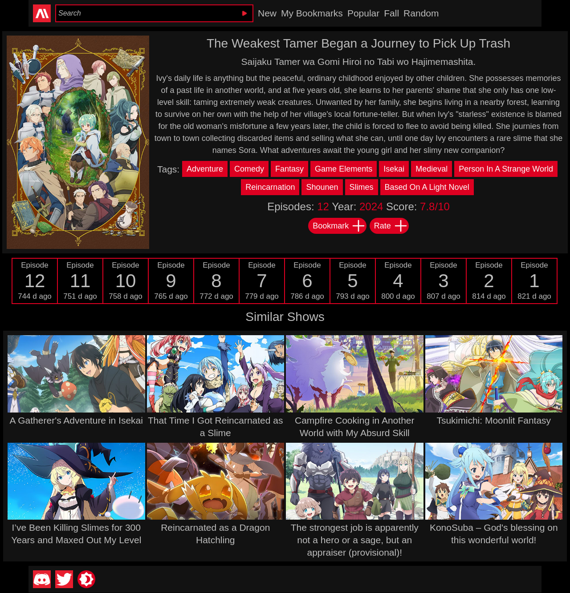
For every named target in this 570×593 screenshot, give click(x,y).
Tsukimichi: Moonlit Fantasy (493, 420)
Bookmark (339, 226)
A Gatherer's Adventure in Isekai (76, 420)
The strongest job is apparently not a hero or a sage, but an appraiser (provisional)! (355, 539)
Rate (391, 226)
